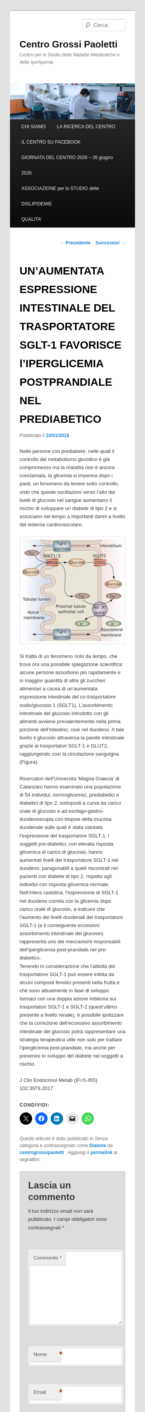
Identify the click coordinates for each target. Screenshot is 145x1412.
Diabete (97, 1145)
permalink (101, 1152)
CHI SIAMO (33, 126)
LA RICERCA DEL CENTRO (86, 126)
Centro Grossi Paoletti (69, 44)
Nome (47, 1354)
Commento (47, 1258)
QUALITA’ (31, 219)
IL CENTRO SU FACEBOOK (50, 142)
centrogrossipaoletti (43, 1152)
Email (47, 1392)
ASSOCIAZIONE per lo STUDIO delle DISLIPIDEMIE (60, 196)
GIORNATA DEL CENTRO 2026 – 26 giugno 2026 (67, 165)
